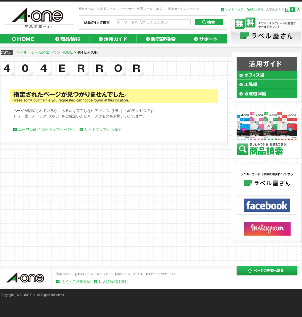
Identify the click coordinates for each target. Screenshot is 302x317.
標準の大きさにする (292, 9)
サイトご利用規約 (76, 281)
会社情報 (257, 9)
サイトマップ (234, 9)
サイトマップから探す (103, 129)
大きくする (298, 9)
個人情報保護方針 (113, 281)
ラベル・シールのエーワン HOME (44, 52)
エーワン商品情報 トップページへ (46, 129)
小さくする (287, 9)
